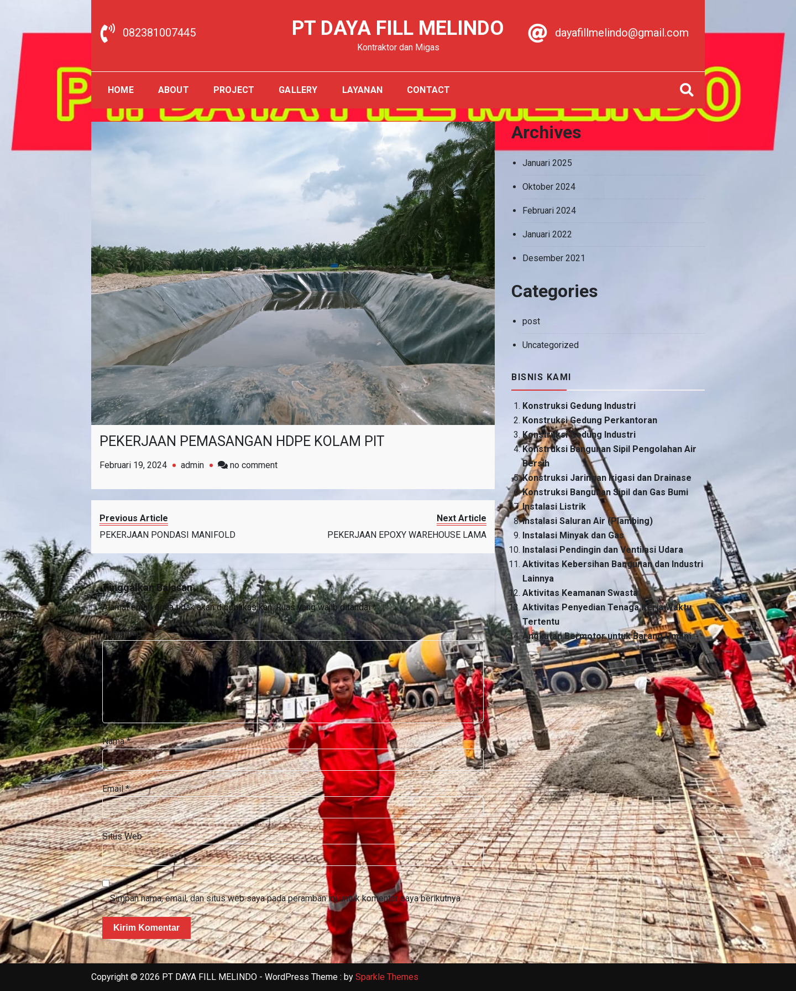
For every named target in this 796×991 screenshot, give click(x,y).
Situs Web (122, 836)
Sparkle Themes (386, 977)
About (173, 90)
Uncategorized (550, 345)
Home (121, 90)
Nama (116, 741)
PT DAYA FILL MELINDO (398, 28)
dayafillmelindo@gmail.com (622, 32)
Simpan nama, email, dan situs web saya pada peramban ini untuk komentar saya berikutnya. (286, 898)
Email (115, 789)
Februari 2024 (549, 210)
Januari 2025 (547, 163)
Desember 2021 (553, 258)
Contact (428, 90)
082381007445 (159, 32)
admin (192, 465)
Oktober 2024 (548, 186)
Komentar (123, 632)
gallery (298, 90)
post (531, 321)
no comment (253, 465)
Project (233, 90)
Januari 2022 (547, 234)
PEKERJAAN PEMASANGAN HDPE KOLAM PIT (242, 441)
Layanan (362, 90)
